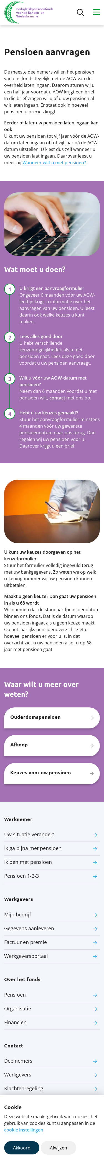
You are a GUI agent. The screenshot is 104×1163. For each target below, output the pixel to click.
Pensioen (15, 994)
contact (57, 398)
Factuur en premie (25, 942)
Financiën (15, 1022)
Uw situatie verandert (29, 834)
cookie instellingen (23, 1130)
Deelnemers (18, 1060)
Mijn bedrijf (17, 914)
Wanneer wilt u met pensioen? (54, 163)
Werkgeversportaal (26, 956)
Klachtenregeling (23, 1088)
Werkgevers (17, 1074)
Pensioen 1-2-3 (21, 875)
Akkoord (22, 1148)
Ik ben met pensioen (28, 862)
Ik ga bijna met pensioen (33, 848)
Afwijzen (58, 1148)
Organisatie (17, 1008)
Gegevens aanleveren (29, 928)
